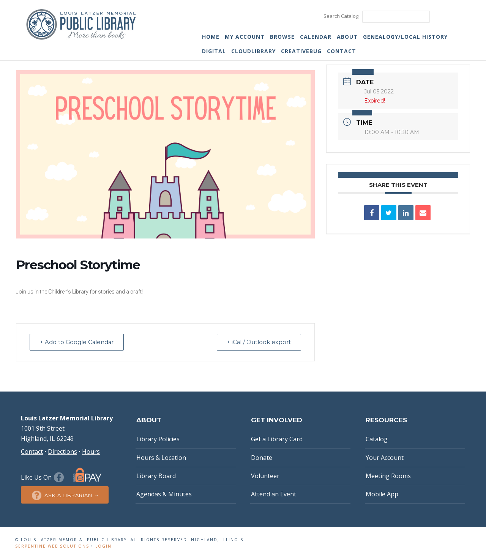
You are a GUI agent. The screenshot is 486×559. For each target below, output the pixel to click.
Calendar (315, 36)
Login (103, 546)
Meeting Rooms (388, 476)
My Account (245, 36)
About (347, 36)
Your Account (385, 457)
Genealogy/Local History (405, 36)
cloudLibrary (253, 51)
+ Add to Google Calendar (78, 342)
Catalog (377, 439)
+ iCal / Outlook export (258, 342)
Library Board (156, 476)
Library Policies (158, 439)
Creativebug (301, 51)
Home (210, 36)
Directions (62, 451)
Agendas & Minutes (164, 494)
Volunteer (265, 476)
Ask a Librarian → (64, 495)
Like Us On (43, 477)
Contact (341, 51)
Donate (261, 457)
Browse (282, 36)
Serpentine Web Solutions (52, 546)
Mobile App (382, 494)
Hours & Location (161, 457)
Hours (91, 451)
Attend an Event (273, 494)
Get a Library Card (277, 439)
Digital (214, 51)
